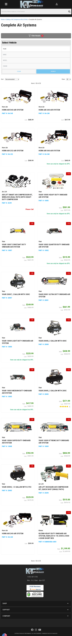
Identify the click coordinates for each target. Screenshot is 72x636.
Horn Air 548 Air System (49, 150)
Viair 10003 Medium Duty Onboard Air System (17, 391)
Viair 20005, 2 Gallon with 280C (53, 390)
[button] (36, 603)
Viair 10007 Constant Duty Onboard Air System (14, 245)
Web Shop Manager (52, 633)
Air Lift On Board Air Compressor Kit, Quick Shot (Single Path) (53, 488)
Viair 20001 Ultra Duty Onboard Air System (54, 295)
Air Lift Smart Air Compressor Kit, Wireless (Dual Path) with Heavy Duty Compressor (17, 197)
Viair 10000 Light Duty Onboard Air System (17, 342)
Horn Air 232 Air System (12, 150)
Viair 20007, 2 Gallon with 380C (16, 294)
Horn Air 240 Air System (12, 533)
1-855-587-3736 (32, 577)
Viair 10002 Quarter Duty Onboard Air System (54, 245)
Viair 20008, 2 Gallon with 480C (53, 341)
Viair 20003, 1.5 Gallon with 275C (16, 487)
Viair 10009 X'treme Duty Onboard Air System (54, 441)
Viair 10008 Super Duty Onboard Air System (16, 441)
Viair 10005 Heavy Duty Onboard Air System (53, 195)
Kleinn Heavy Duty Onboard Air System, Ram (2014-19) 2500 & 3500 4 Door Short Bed (54, 535)
